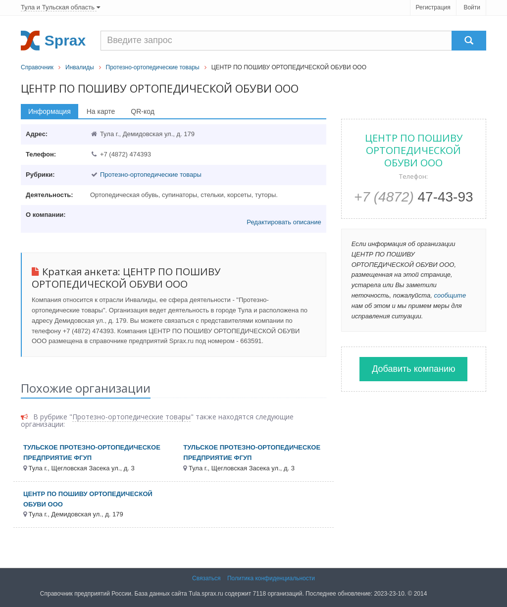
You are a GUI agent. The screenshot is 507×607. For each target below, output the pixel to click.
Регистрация (433, 7)
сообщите (450, 295)
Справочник (37, 67)
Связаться (206, 578)
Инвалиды (79, 67)
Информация (49, 111)
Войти (471, 7)
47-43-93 (413, 196)
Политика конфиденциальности (271, 578)
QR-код (142, 111)
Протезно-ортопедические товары (153, 67)
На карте (101, 111)
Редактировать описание (284, 222)
